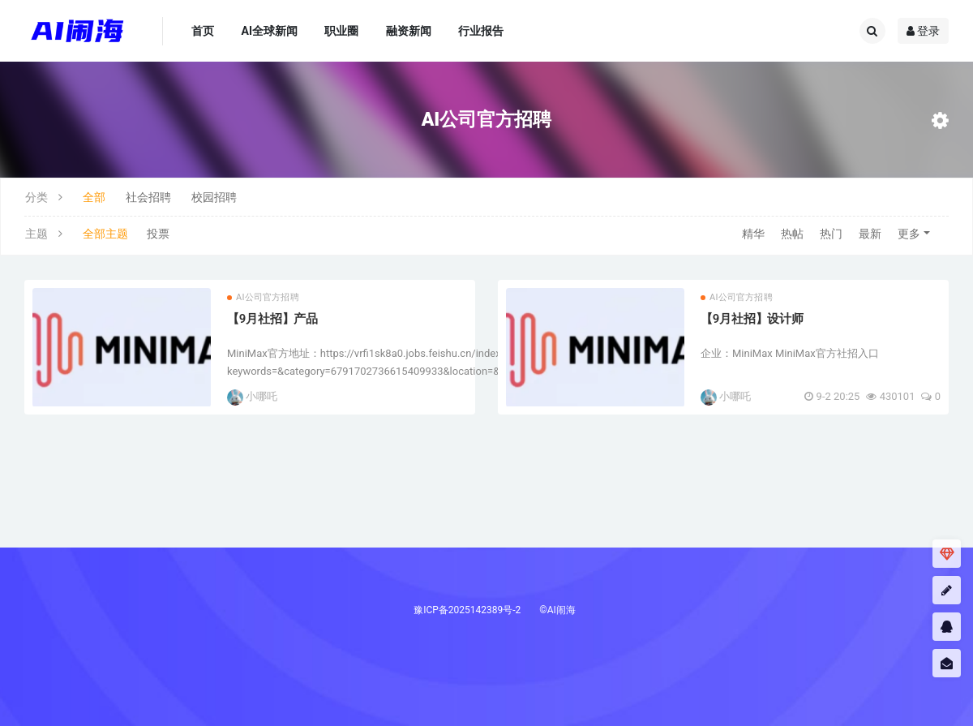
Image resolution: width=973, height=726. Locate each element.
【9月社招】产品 (272, 318)
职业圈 (341, 30)
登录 (923, 30)
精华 (753, 233)
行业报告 (481, 30)
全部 (94, 197)
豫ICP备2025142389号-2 (467, 610)
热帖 (792, 233)
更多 (909, 233)
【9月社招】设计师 (752, 318)
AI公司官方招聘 (263, 297)
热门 (831, 233)
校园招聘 (214, 197)
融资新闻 (408, 30)
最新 (870, 233)
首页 (202, 30)
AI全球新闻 (269, 30)
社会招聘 (148, 197)
